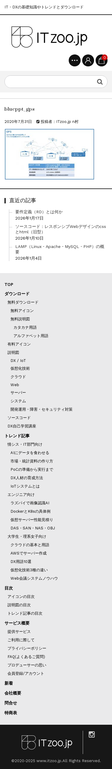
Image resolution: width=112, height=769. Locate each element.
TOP (8, 284)
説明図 (13, 352)
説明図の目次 (19, 605)
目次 (8, 588)
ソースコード (19, 417)
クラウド (18, 376)
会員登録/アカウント (25, 673)
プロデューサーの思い (26, 665)
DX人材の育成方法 (26, 478)
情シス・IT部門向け (24, 444)
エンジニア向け (21, 494)
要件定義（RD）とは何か (39, 211)
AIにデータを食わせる (29, 452)
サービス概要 (17, 623)
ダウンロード (17, 293)
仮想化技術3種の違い (29, 570)
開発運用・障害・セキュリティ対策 (41, 409)
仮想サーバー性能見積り (31, 519)
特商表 (10, 712)
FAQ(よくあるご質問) (26, 656)
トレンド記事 (17, 435)
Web (14, 385)
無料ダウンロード (23, 302)
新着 (8, 683)
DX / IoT (18, 360)
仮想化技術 (20, 368)
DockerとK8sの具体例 (30, 511)
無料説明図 (20, 319)
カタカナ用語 (25, 327)
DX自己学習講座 (21, 426)
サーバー (18, 392)
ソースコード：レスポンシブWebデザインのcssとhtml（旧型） (60, 229)
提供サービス (19, 631)
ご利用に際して (21, 640)
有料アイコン (19, 344)
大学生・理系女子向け (26, 536)
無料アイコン (22, 310)
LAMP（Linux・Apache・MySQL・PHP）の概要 (59, 249)
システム (18, 401)
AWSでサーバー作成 (28, 553)
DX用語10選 (20, 561)
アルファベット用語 (30, 336)
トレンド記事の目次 (24, 613)
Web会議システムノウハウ (34, 578)
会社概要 (12, 693)
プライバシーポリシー (26, 648)
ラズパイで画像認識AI (29, 503)
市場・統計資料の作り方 (31, 461)
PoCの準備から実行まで (31, 469)
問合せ (10, 703)
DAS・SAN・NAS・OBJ (32, 528)
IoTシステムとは (25, 486)
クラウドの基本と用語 (29, 545)
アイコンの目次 (21, 596)
